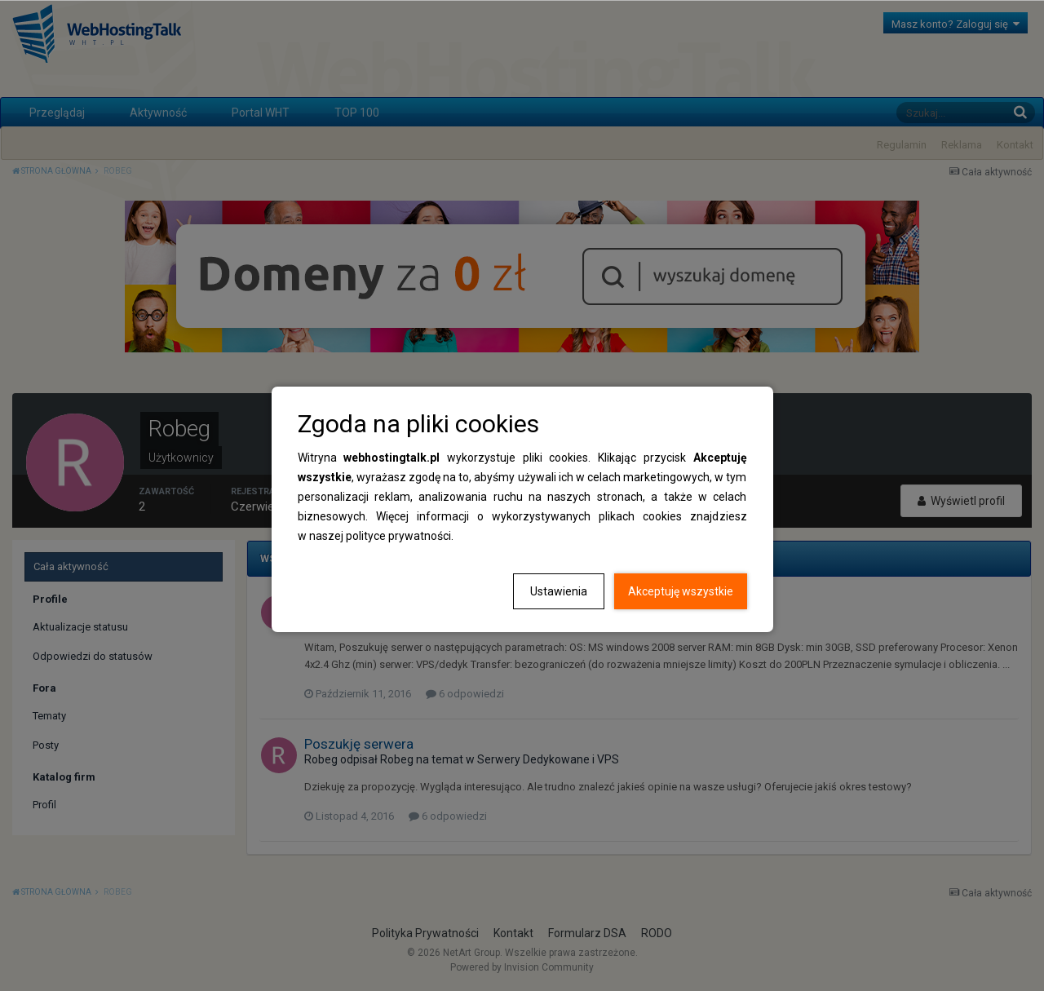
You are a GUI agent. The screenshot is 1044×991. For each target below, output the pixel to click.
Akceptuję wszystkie (680, 591)
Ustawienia (558, 591)
